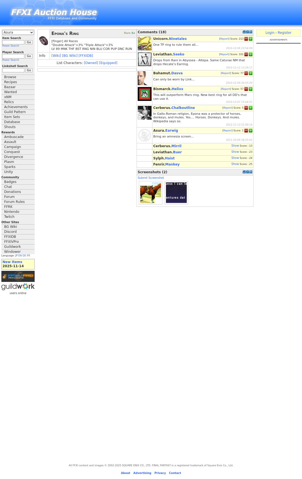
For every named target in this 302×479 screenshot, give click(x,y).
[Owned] (91, 63)
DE (24, 255)
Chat (8, 187)
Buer (177, 152)
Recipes (10, 82)
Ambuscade (14, 137)
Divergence (13, 157)
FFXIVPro (11, 242)
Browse (10, 77)
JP (16, 255)
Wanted (10, 92)
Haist (170, 158)
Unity (8, 172)
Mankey (172, 164)
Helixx (177, 89)
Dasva (177, 73)
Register (284, 33)
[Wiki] (56, 56)
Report (224, 38)
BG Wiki (10, 227)
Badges (10, 182)
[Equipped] (108, 63)
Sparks (10, 167)
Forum (9, 197)
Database (12, 122)
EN (20, 255)
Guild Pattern (15, 112)
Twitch (9, 217)
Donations (12, 192)
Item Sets (12, 117)
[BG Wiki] (70, 56)
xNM (7, 97)
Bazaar (10, 87)
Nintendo (11, 212)
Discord (10, 232)
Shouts (10, 127)
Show (235, 145)
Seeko (178, 54)
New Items (12, 262)
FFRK (8, 207)
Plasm (9, 162)
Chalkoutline (183, 108)
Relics (9, 102)
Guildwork (12, 247)
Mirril (176, 146)
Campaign (12, 147)
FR (28, 255)
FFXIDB (10, 237)
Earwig (171, 131)
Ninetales (178, 39)
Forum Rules (14, 202)
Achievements (16, 107)
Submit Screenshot (151, 177)
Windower (12, 252)
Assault (10, 142)
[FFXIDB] (85, 56)
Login (269, 33)
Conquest (12, 152)
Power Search (10, 45)
